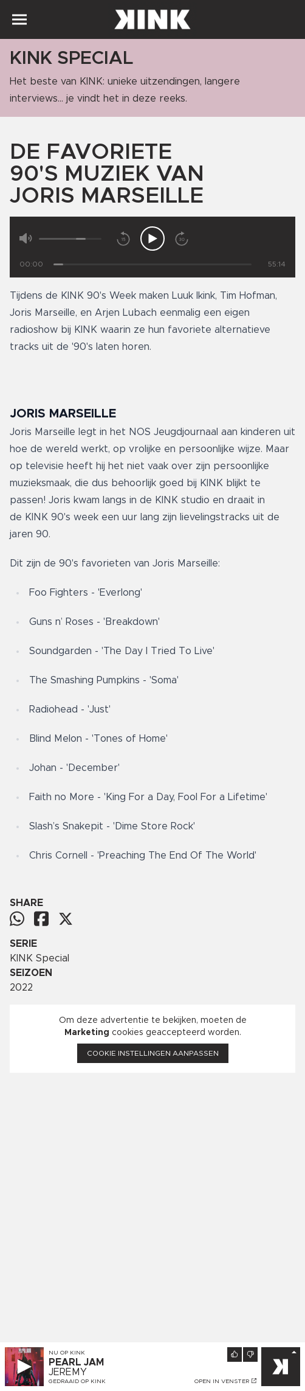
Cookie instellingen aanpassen (153, 1053)
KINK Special (39, 958)
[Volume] (70, 239)
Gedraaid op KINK (77, 1381)
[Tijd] (152, 264)
